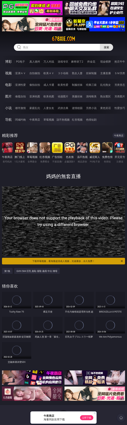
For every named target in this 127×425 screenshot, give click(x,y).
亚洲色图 (34, 96)
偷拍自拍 (34, 85)
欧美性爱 (63, 85)
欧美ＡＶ (48, 73)
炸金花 (91, 61)
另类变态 (119, 85)
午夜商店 (34, 119)
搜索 (106, 47)
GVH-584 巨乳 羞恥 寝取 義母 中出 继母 (37, 271)
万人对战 (48, 61)
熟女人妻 (77, 73)
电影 (8, 84)
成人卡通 (48, 85)
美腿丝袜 (77, 96)
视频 (8, 73)
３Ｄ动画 (63, 73)
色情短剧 (91, 119)
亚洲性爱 (20, 85)
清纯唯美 (91, 96)
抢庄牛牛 (119, 61)
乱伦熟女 (105, 85)
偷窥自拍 (20, 96)
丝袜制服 (91, 73)
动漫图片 (63, 96)
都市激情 (20, 108)
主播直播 (105, 73)
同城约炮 (20, 119)
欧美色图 (48, 96)
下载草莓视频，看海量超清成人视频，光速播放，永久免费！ (77, 261)
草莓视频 (48, 119)
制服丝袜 (77, 85)
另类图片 (119, 96)
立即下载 (86, 417)
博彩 (8, 61)
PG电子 (20, 61)
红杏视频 (77, 119)
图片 (8, 96)
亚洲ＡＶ (20, 73)
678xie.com (63, 38)
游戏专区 (63, 61)
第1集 (7, 271)
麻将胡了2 (77, 61)
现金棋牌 (105, 61)
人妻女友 (48, 108)
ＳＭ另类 (119, 73)
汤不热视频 (63, 119)
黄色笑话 (105, 108)
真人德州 (34, 61)
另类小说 (91, 108)
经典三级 (91, 85)
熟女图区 (105, 96)
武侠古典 (63, 108)
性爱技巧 (119, 108)
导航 (8, 119)
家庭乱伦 (34, 108)
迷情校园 (77, 108)
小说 (8, 108)
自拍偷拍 (34, 73)
